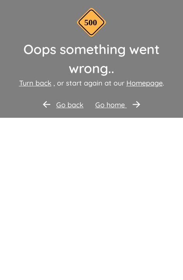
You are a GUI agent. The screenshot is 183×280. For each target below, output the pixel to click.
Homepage (144, 83)
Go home (117, 104)
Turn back (35, 83)
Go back (63, 104)
